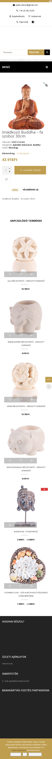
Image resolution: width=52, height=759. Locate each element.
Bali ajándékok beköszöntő (17, 680)
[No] (48, 748)
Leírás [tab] (15, 188)
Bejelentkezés (18, 15)
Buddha (36, 143)
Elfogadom (15, 754)
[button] (46, 84)
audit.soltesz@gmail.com (27, 4)
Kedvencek (36, 15)
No (25, 754)
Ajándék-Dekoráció (22, 143)
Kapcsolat (22, 21)
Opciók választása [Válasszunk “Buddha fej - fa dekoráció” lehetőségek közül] (9, 524)
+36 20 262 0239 (26, 9)
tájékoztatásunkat (19, 750)
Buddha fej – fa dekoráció (26, 530)
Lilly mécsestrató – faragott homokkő (26, 280)
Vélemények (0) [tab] (30, 188)
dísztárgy (13, 146)
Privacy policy (35, 754)
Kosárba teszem (31, 169)
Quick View (31, 273)
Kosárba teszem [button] (9, 273)
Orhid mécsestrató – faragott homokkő (26, 405)
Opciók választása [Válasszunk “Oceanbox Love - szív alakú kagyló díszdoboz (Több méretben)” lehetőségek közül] (9, 585)
